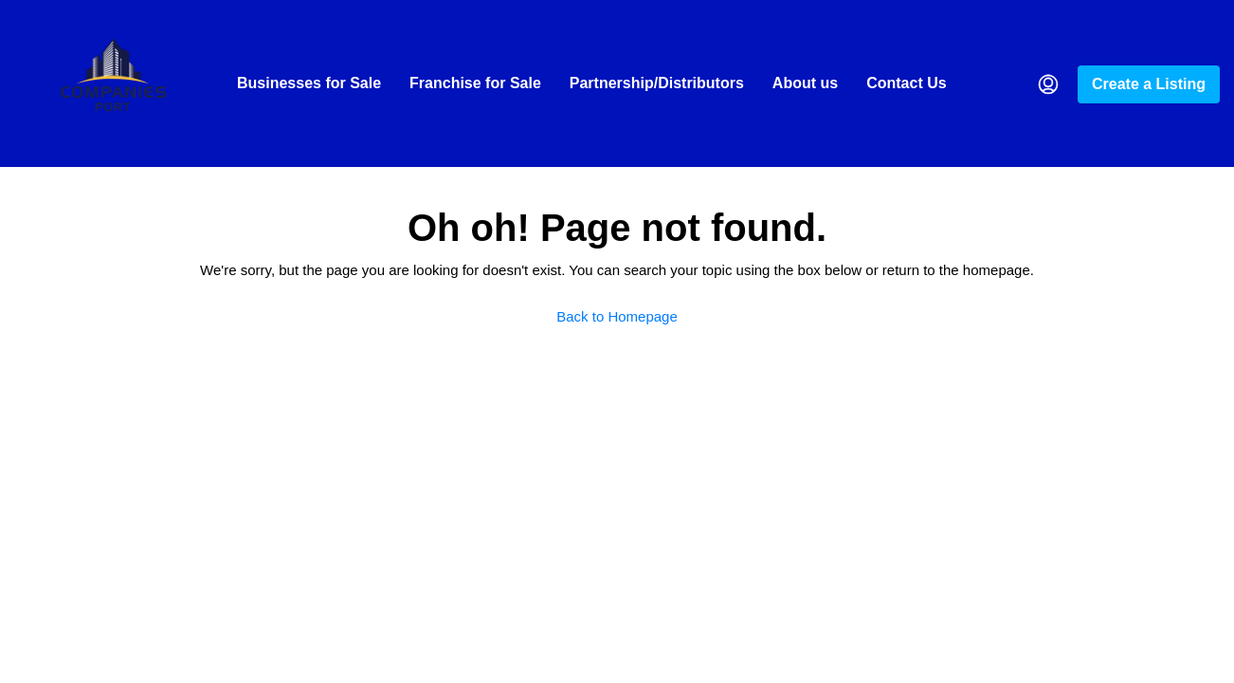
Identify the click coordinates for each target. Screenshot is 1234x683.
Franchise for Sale (475, 83)
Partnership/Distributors (657, 83)
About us (805, 83)
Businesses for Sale (309, 83)
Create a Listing (1149, 84)
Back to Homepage (617, 316)
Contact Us (906, 83)
